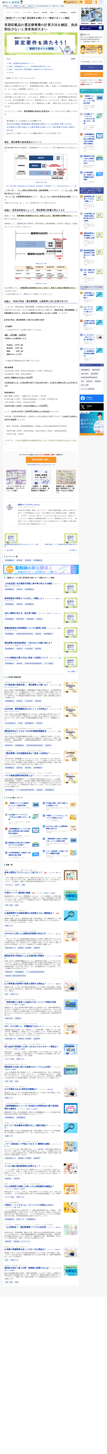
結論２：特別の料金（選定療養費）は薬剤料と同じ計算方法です (31, 69)
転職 (16, 905)
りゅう (6, 756)
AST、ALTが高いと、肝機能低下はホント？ (24, 1026)
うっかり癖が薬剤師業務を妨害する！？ (22, 1166)
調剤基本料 (9, 745)
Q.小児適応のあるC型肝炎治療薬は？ (21, 1089)
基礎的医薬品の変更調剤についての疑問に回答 (25, 628)
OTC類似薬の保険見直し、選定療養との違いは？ (26, 685)
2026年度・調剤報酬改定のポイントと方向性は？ (26, 709)
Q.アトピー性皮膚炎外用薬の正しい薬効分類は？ (26, 1125)
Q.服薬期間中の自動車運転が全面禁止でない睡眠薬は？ (29, 913)
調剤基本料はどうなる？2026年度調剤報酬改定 (25, 731)
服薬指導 (73, 12)
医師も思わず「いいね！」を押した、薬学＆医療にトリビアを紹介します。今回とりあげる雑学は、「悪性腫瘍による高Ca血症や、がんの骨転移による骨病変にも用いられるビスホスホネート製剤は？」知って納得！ (32, 1053)
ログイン (101, 2)
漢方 (6, 994)
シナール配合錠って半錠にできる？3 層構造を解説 (27, 1144)
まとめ (11, 72)
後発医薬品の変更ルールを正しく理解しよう (24, 598)
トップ (8, 12)
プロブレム (9, 885)
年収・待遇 (9, 905)
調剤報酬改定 (9, 560)
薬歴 (23, 885)
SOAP (17, 885)
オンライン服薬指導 (87, 389)
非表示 (73, 59)
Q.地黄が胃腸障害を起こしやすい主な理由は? (25, 1249)
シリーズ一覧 (26, 12)
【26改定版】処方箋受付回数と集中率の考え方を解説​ (28, 583)
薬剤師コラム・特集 (19, 6)
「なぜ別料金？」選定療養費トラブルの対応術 (25, 1227)
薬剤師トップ (7, 6)
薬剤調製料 (30, 619)
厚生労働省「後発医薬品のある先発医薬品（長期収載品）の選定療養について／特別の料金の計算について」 (43, 186)
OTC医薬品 (29, 701)
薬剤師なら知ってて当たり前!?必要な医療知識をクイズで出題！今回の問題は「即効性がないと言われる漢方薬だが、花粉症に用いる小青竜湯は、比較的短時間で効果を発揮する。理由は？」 (32, 989)
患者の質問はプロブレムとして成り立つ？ (23, 872)
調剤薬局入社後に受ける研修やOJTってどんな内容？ (28, 1067)
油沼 (51, 1166)
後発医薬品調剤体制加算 (25, 634)
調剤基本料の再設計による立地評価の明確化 (24, 956)
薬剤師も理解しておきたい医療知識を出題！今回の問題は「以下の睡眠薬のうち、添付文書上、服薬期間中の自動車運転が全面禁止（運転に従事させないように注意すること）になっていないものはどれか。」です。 (32, 920)
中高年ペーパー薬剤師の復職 (17, 893)
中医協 (20, 723)
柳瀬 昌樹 (50, 1089)
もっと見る (73, 671)
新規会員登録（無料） (41, 459)
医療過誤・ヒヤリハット (22, 1241)
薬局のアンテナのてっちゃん (12, 586)
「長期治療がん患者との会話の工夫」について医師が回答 (30, 1002)
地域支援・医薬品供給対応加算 (15, 976)
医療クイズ (53, 12)
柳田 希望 (17, 1207)
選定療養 (44, 12)
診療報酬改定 (64, 12)
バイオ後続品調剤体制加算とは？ (19, 775)
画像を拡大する (41, 182)
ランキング (16, 12)
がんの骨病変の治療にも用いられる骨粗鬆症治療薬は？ (29, 1186)
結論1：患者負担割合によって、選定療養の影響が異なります (30, 66)
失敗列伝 (17, 1178)
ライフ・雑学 (9, 1059)
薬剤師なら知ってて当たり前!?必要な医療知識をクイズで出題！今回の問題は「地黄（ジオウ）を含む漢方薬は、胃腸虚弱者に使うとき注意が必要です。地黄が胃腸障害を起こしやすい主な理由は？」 (32, 1254)
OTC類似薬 (29, 648)
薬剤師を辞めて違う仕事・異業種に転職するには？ (27, 1268)
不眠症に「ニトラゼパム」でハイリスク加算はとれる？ (29, 1205)
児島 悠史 (15, 915)
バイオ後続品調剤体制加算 (25, 790)
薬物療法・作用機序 (24, 948)
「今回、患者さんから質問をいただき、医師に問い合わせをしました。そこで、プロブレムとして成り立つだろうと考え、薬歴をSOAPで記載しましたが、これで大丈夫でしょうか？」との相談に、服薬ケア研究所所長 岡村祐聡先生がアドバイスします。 (32, 879)
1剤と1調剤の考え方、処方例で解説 (20, 613)
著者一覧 (36, 12)
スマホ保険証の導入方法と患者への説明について (26, 658)
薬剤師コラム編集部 (49, 893)
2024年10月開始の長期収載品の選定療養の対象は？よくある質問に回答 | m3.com (39, 124)
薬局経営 (19, 560)
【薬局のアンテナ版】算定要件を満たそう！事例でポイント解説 (45, 6)
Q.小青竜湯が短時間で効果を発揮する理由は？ (25, 984)
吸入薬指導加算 (10, 723)
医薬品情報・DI (10, 948)
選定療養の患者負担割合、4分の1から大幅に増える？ (28, 643)
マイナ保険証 (48, 663)
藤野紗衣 (58, 984)
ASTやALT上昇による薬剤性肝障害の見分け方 (25, 933)
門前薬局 (39, 723)
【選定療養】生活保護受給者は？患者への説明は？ (27, 753)
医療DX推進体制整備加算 (33, 663)
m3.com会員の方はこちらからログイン (41, 464)
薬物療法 (18, 1018)
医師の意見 (9, 1018)
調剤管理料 (20, 619)
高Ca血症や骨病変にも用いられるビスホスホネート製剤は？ (31, 1046)
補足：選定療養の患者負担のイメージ (22, 63)
